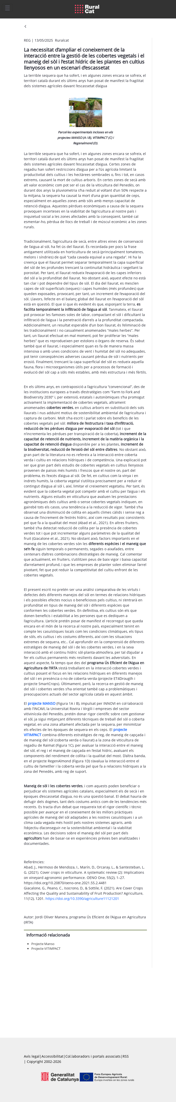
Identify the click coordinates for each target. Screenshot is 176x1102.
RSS (126, 1056)
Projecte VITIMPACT (45, 948)
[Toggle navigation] (7, 7)
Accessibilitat (52, 1056)
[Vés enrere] (25, 27)
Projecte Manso (42, 944)
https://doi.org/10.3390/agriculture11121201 (82, 898)
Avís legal (32, 1056)
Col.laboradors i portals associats (93, 1056)
